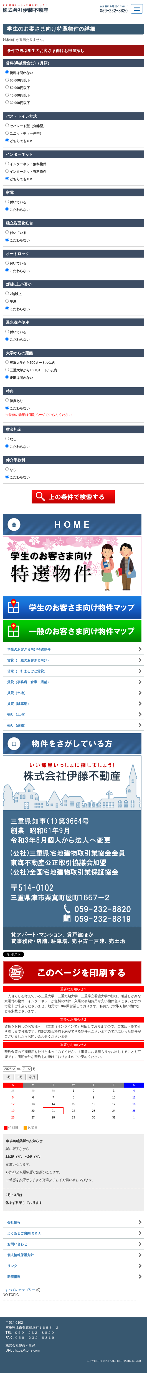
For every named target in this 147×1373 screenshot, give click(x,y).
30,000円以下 (17, 102)
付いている (15, 202)
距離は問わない (19, 377)
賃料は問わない (19, 72)
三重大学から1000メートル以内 (31, 370)
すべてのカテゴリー (20, 1290)
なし (10, 439)
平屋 (10, 301)
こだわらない (17, 209)
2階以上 (13, 294)
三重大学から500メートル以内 (30, 362)
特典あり (14, 400)
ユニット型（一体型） (24, 133)
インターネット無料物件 (25, 164)
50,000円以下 (17, 87)
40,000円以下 (17, 95)
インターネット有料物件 (25, 171)
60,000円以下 (17, 80)
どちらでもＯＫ (19, 141)
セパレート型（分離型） (25, 126)
